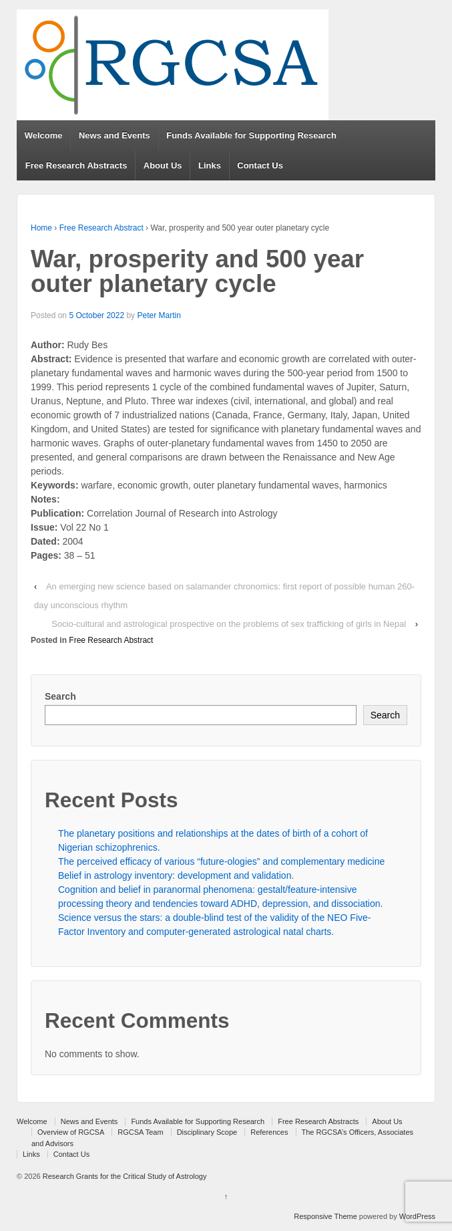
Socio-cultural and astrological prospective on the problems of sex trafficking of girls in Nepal (228, 624)
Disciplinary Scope (207, 1132)
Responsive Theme (325, 1216)
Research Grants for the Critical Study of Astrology (124, 1176)
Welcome (44, 135)
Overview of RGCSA (70, 1132)
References (269, 1132)
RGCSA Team (140, 1132)
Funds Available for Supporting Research (251, 135)
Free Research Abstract (101, 228)
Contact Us (260, 165)
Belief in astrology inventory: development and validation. (176, 875)
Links (209, 165)
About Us (163, 165)
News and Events (114, 135)
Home (41, 228)
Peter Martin (158, 315)
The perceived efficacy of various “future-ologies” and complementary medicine (221, 861)
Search (60, 696)
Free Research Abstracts (76, 165)
